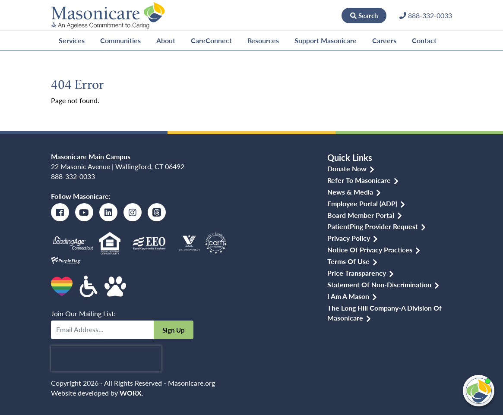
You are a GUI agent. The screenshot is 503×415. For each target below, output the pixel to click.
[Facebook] (60, 212)
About (165, 40)
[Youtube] (84, 212)
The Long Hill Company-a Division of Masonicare (384, 313)
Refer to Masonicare (359, 180)
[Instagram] (132, 212)
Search (364, 15)
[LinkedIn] (108, 212)
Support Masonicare (325, 40)
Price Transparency (356, 273)
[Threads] (157, 212)
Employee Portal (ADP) (362, 203)
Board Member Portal (360, 215)
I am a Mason (348, 296)
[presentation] (106, 358)
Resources (263, 40)
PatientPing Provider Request (372, 226)
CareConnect (211, 40)
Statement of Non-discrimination (379, 284)
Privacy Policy (348, 238)
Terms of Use (348, 261)
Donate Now (312, 15)
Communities (120, 40)
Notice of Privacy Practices (369, 250)
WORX (131, 393)
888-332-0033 (73, 176)
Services (72, 40)
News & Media (350, 192)
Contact (424, 40)
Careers (384, 40)
